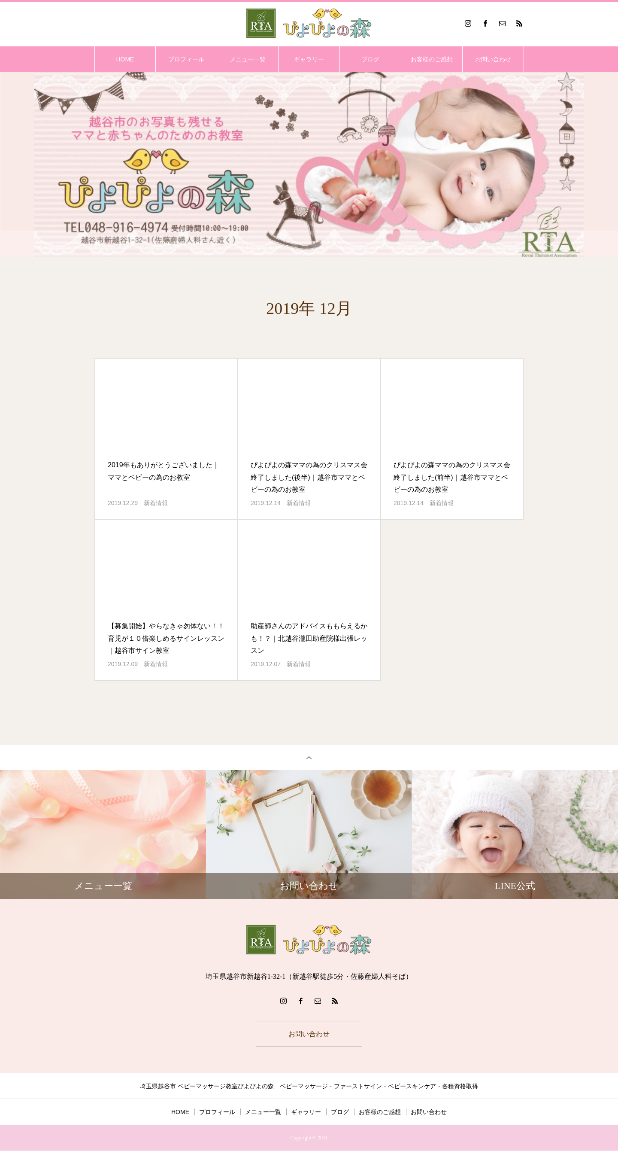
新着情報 (156, 502)
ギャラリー (309, 59)
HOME (125, 59)
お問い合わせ (493, 59)
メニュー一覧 (248, 59)
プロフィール (186, 59)
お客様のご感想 (432, 59)
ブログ (370, 59)
